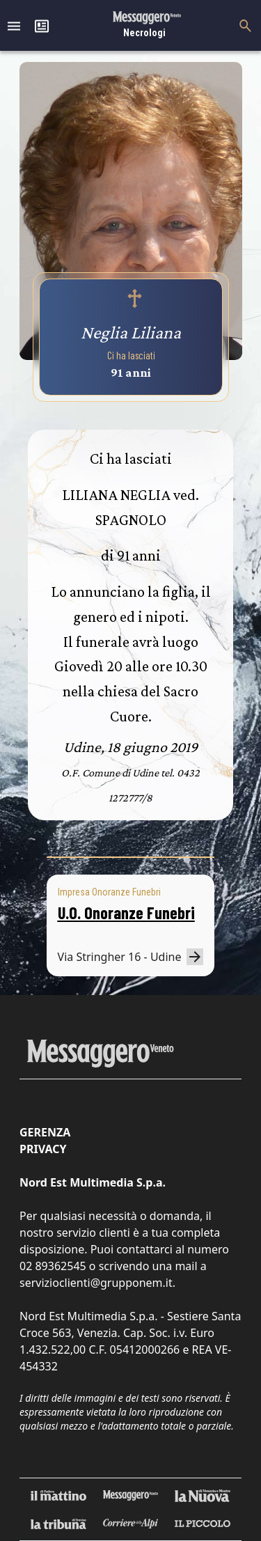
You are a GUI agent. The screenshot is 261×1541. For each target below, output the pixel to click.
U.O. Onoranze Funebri (126, 912)
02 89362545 (52, 1266)
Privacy (42, 1149)
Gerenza (44, 1132)
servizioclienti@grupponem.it (96, 1282)
